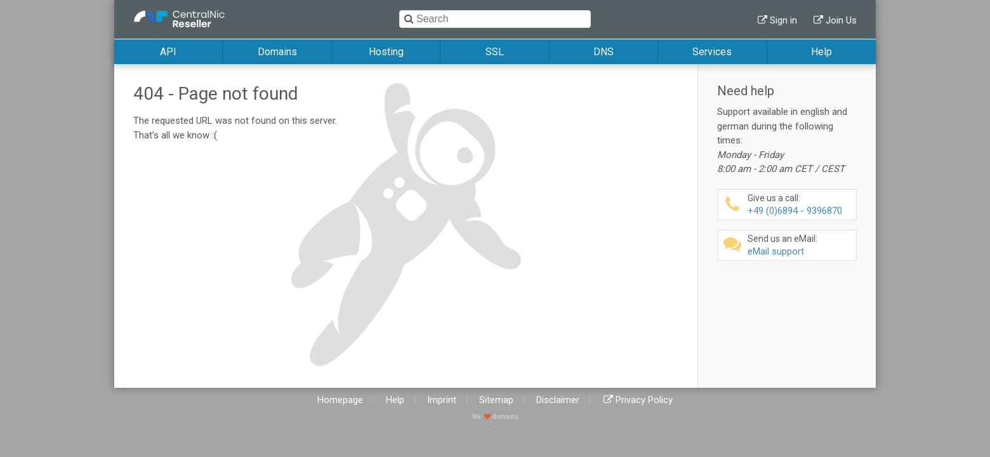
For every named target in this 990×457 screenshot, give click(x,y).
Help (821, 52)
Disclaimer (557, 400)
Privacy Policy (644, 400)
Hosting (386, 52)
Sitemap (496, 400)
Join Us (841, 20)
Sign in (783, 20)
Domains (277, 52)
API (168, 52)
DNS (603, 52)
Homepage (340, 400)
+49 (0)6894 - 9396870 (800, 204)
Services (712, 52)
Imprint (441, 400)
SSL (494, 52)
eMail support (800, 245)
